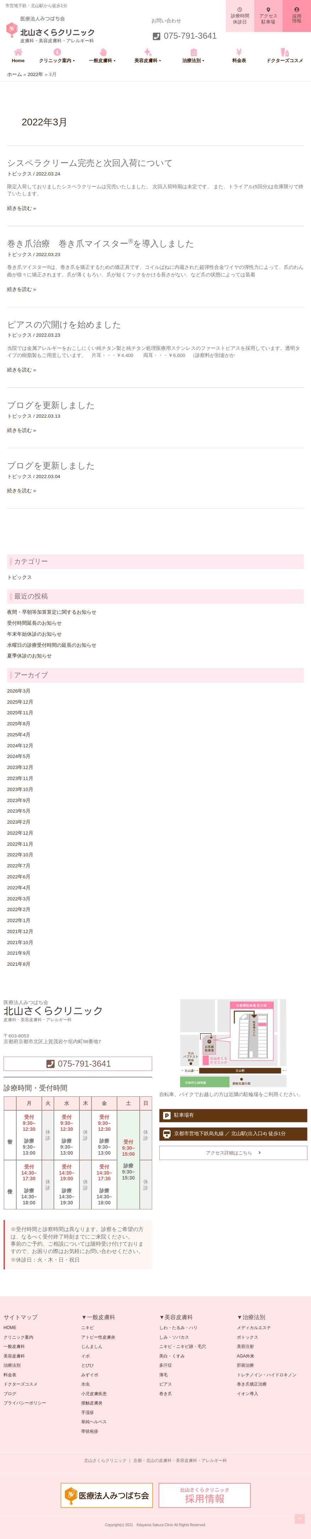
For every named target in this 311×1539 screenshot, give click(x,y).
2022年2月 (18, 909)
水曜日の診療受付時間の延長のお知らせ (51, 645)
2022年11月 (20, 844)
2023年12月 (20, 767)
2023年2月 (18, 822)
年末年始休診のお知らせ (34, 634)
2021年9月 (18, 953)
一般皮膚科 (103, 60)
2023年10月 (20, 789)
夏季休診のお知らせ (29, 656)
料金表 (239, 60)
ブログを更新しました (51, 405)
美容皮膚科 (148, 60)
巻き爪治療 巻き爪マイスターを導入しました (100, 243)
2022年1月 (18, 920)
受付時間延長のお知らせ (34, 623)
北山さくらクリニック (57, 33)
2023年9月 (18, 800)
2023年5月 (18, 811)
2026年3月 (18, 691)
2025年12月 (20, 702)
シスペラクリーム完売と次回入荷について (90, 163)
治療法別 (193, 60)
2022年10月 (20, 854)
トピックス (19, 174)
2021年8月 (18, 964)
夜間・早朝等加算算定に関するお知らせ (51, 612)
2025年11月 (20, 712)
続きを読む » (21, 208)
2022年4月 (18, 887)
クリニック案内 (57, 60)
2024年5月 (18, 756)
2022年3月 (18, 898)
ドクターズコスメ (284, 60)
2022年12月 (20, 833)
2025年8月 (18, 723)
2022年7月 (18, 865)
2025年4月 (18, 734)
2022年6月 (18, 876)
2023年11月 (20, 778)
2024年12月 (20, 745)
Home (18, 60)
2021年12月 (20, 931)
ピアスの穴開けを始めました (64, 324)
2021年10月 (20, 942)
